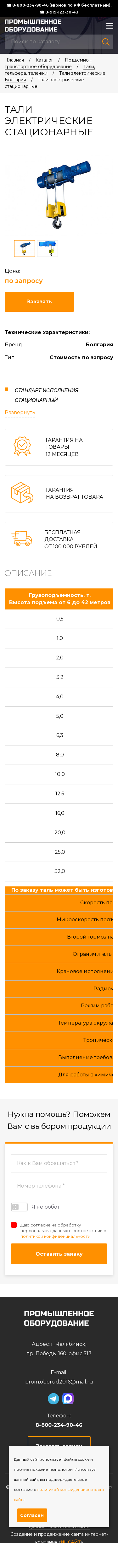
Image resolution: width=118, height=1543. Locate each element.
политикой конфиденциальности (55, 1236)
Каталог (44, 60)
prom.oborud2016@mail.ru (59, 1382)
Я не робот (35, 1207)
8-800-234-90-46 (59, 1425)
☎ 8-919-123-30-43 (59, 12)
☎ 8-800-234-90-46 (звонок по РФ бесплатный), (59, 5)
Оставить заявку (59, 1254)
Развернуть (20, 412)
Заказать (39, 302)
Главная (15, 60)
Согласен (32, 1515)
